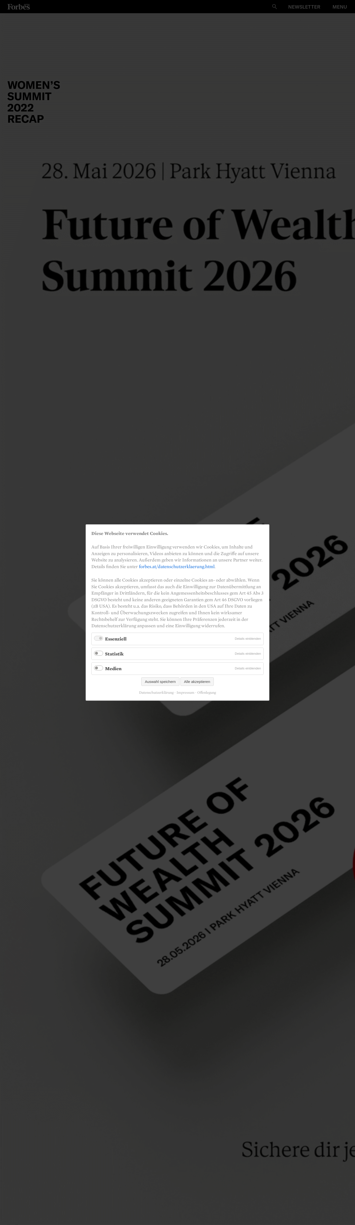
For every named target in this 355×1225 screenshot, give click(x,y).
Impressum (185, 692)
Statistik (114, 653)
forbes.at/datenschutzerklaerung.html (176, 566)
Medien (113, 668)
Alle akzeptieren (197, 681)
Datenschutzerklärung (156, 692)
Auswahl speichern (160, 681)
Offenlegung (206, 692)
